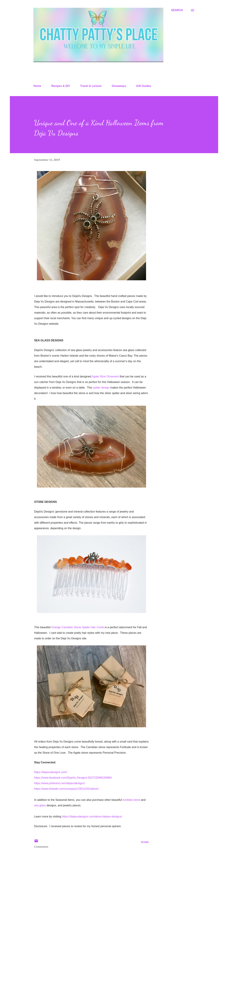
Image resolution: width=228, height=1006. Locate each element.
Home (37, 85)
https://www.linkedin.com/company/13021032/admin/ (66, 788)
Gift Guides (143, 85)
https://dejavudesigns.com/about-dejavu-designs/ (92, 816)
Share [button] (145, 842)
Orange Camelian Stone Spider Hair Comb (77, 627)
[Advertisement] (86, 963)
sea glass (40, 805)
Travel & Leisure (91, 85)
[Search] (177, 10)
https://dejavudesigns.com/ (50, 772)
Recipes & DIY (60, 85)
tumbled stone (131, 799)
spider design (100, 387)
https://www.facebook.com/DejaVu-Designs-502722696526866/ (73, 777)
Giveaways (119, 85)
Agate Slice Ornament (106, 376)
